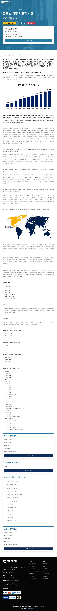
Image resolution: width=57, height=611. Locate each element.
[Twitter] (4, 584)
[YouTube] (11, 584)
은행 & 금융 (45, 578)
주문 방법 (31, 566)
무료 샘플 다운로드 (9, 23)
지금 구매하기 (28, 40)
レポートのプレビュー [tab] (10, 55)
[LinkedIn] (15, 584)
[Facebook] (7, 584)
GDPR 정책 (31, 573)
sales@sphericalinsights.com (13, 580)
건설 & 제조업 (46, 573)
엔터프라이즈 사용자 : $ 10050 (14, 36)
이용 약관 (31, 576)
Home (4, 10)
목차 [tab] (19, 55)
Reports (10, 10)
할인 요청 (31, 23)
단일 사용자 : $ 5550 (11, 32)
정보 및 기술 (45, 568)
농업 (44, 571)
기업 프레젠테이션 (33, 578)
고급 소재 (45, 563)
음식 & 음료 (45, 576)
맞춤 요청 (21, 23)
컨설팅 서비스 (32, 568)
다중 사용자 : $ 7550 (11, 34)
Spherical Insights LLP (31, 608)
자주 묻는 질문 (32, 563)
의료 (44, 566)
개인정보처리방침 (33, 571)
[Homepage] (15, 561)
